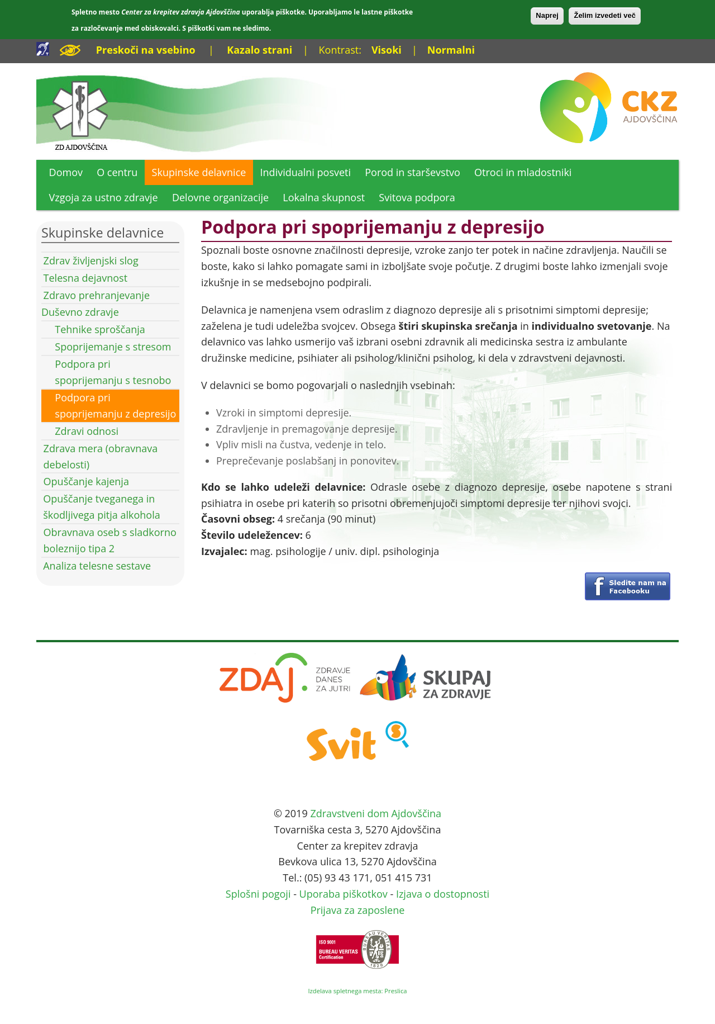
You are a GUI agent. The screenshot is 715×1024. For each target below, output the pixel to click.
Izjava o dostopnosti (442, 893)
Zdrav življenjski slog (91, 260)
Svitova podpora (417, 197)
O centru (117, 172)
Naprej (547, 15)
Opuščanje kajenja (86, 481)
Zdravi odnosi (86, 431)
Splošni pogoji (258, 893)
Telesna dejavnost (86, 278)
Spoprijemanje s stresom (113, 346)
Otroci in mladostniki (522, 172)
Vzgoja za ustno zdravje (103, 197)
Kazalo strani (259, 49)
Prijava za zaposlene (358, 910)
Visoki (386, 49)
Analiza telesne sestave (97, 565)
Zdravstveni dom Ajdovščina (375, 813)
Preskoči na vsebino (146, 49)
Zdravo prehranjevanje (97, 295)
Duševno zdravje (80, 312)
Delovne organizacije (220, 197)
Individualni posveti (305, 172)
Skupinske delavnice (199, 172)
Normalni (451, 49)
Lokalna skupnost (324, 197)
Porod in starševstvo (412, 172)
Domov (66, 172)
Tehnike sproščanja (100, 329)
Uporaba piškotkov (343, 893)
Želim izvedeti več (605, 15)
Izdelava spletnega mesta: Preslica (357, 991)
